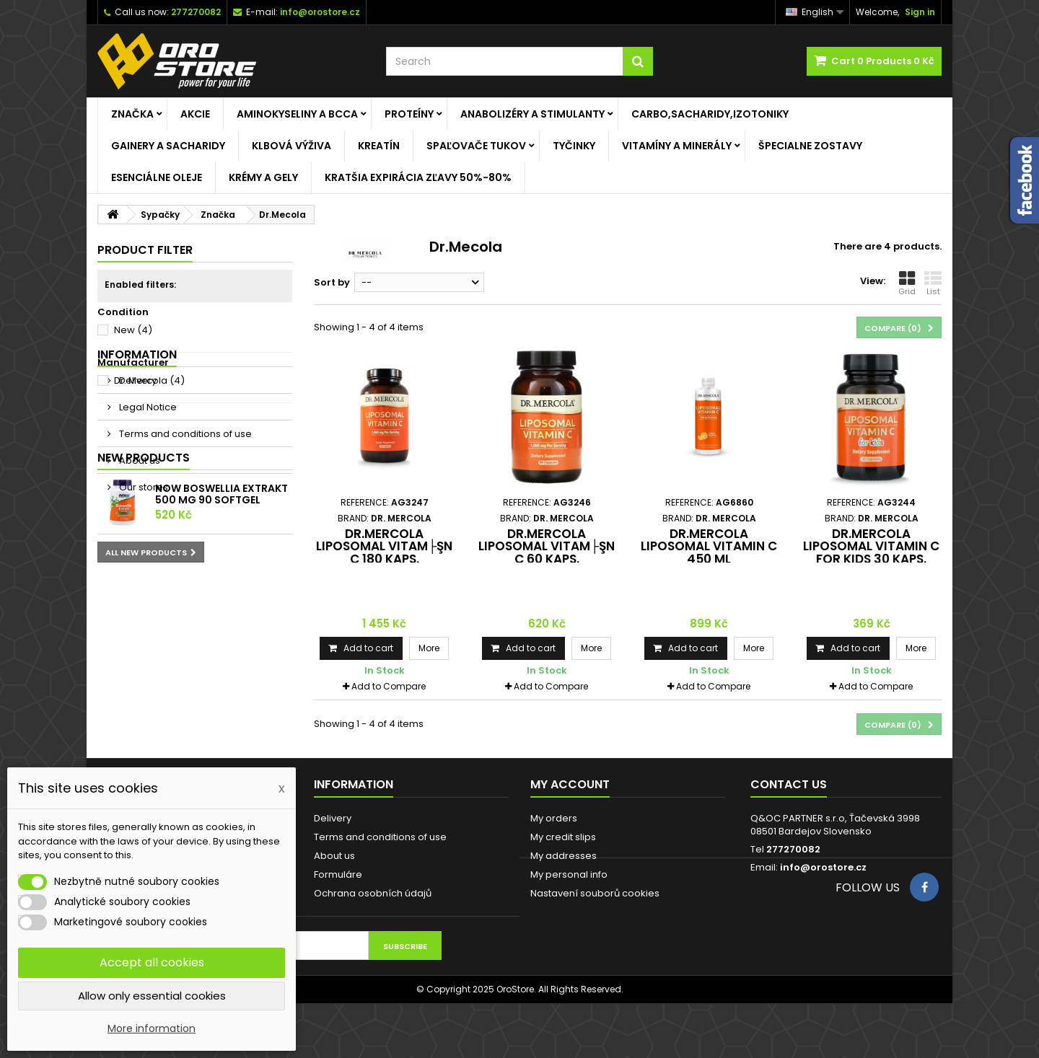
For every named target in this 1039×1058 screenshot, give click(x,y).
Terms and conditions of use (184, 507)
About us (138, 534)
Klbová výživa (291, 145)
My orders (553, 818)
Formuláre (338, 874)
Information (137, 428)
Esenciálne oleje (156, 177)
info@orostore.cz (823, 867)
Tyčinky (574, 145)
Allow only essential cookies (152, 995)
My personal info (569, 874)
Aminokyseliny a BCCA (297, 114)
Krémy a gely (263, 177)
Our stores (142, 561)
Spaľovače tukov (476, 145)
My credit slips (563, 837)
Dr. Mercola (149, 380)
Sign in (920, 12)
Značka (132, 114)
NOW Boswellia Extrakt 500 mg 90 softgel (221, 635)
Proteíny (409, 114)
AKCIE (195, 114)
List (933, 283)
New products (143, 598)
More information (152, 1028)
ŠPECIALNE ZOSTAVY (810, 145)
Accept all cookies (152, 962)
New (133, 330)
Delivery (137, 454)
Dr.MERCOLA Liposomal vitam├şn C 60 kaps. (546, 546)
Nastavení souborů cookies (594, 893)
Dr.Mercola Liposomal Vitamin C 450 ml (709, 546)
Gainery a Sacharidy (168, 145)
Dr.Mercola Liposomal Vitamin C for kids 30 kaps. (871, 546)
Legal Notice (147, 481)
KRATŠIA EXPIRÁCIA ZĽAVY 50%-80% (418, 177)
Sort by (332, 282)
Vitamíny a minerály (677, 145)
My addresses (563, 856)
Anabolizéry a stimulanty (532, 114)
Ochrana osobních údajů (372, 893)
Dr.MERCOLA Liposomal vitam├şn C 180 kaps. (384, 546)
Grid (907, 283)
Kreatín (379, 145)
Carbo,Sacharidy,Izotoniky (710, 114)
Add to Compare (388, 686)
